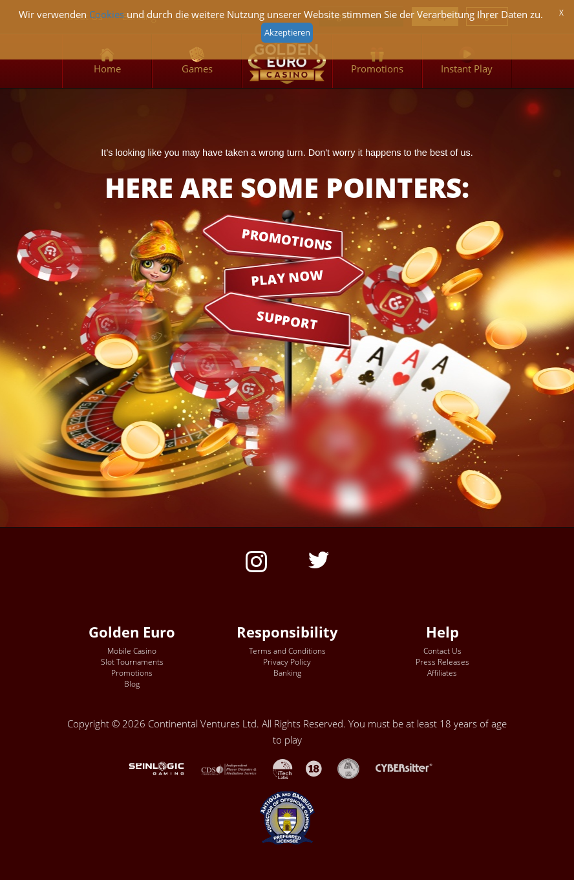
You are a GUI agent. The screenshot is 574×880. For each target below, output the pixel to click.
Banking (287, 672)
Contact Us (442, 650)
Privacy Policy (287, 661)
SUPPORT (287, 320)
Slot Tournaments (132, 661)
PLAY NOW (287, 277)
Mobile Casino (131, 650)
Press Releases (442, 661)
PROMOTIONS (287, 238)
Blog (132, 683)
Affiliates (442, 672)
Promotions (132, 672)
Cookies (106, 14)
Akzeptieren (287, 32)
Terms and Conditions (287, 650)
